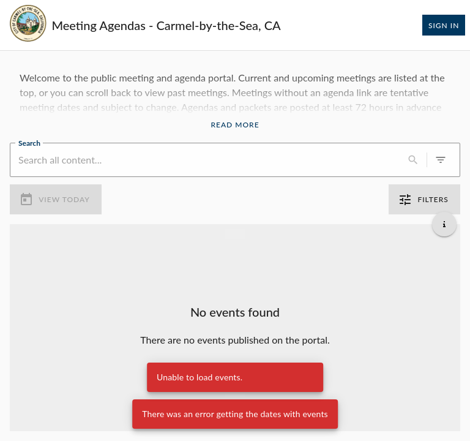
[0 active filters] (441, 160)
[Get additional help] (444, 224)
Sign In (443, 25)
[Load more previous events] (235, 234)
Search (29, 142)
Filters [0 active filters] (424, 199)
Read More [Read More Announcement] (235, 125)
